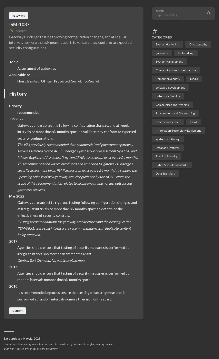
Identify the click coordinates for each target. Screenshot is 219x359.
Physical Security (166, 156)
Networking (185, 53)
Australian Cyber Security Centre (94, 344)
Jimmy (54, 348)
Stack (33, 348)
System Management (169, 61)
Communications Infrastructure (176, 70)
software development (170, 87)
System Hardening (167, 44)
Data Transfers (165, 173)
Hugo (18, 348)
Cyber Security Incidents (172, 165)
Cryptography (198, 44)
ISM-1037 (19, 24)
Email (193, 122)
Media (194, 78)
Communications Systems (172, 104)
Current (17, 310)
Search (160, 10)
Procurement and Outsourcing (175, 113)
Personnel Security (168, 78)
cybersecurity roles (168, 122)
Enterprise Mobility (168, 96)
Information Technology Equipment (178, 130)
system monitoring (168, 139)
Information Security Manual (24, 344)
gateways (162, 53)
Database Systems (168, 147)
